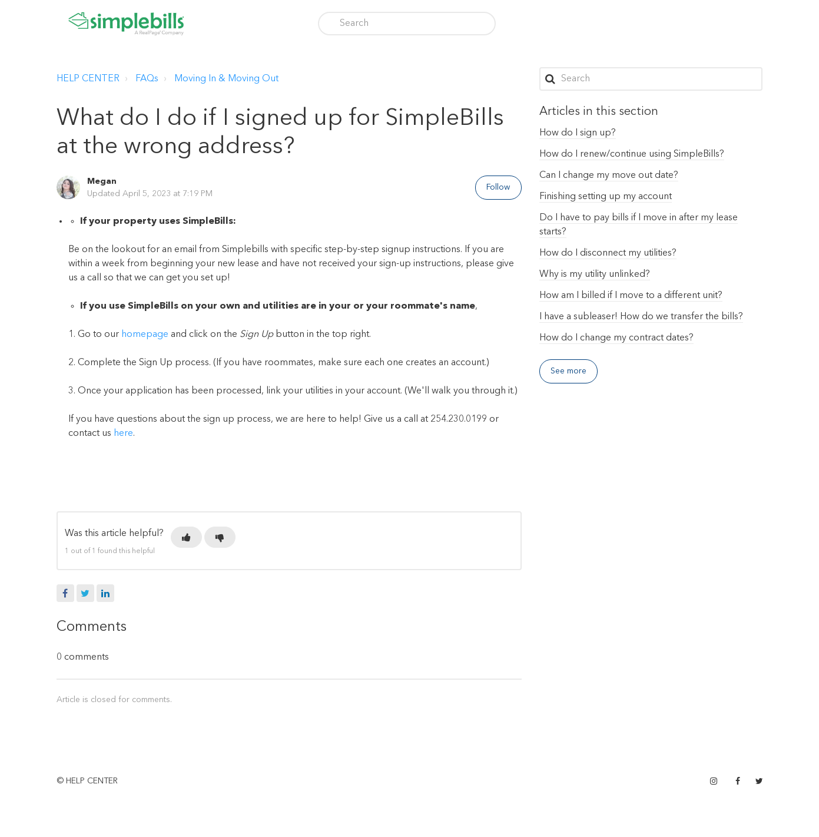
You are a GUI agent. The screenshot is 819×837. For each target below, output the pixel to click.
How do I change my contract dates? (616, 338)
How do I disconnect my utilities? (608, 253)
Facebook (65, 593)
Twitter (85, 593)
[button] (186, 537)
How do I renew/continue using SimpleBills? (631, 154)
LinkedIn (105, 593)
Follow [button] (498, 187)
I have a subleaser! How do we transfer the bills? (641, 317)
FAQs (146, 79)
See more (569, 371)
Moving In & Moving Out (226, 79)
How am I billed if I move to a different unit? (630, 295)
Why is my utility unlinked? (594, 274)
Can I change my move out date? (608, 175)
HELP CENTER (88, 79)
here (123, 433)
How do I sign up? (577, 133)
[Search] (407, 23)
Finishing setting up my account (605, 196)
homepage (144, 334)
